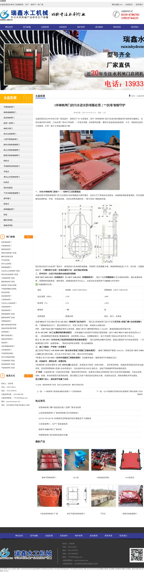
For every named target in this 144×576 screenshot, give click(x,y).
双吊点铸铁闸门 (10, 134)
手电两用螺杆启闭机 (8, 289)
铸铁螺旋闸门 (9, 209)
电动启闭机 (5, 292)
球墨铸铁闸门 (6, 321)
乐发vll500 (138, 569)
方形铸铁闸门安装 (8, 278)
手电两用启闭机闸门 (12, 166)
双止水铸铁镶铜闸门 (12, 150)
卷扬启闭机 (8, 225)
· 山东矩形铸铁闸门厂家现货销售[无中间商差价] (58, 413)
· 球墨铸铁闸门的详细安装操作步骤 (53, 435)
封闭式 (6, 182)
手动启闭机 (5, 260)
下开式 (103, 499)
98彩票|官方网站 (120, 569)
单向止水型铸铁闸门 (12, 177)
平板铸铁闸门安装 (8, 368)
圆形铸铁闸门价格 (8, 317)
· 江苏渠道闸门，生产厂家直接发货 (53, 424)
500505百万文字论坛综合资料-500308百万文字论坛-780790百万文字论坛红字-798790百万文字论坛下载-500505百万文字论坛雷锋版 (62, 569)
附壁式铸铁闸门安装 (8, 253)
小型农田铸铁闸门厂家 (49, 499)
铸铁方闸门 (8, 128)
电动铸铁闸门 (6, 296)
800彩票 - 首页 (130, 569)
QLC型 (76, 463)
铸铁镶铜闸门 (6, 267)
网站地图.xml (117, 5)
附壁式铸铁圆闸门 (130, 499)
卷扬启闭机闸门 (7, 339)
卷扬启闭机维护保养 (8, 328)
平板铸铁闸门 (6, 246)
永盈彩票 (3, 1)
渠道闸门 (4, 343)
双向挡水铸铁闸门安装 (9, 274)
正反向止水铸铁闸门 (8, 303)
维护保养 (81, 27)
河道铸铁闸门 (6, 307)
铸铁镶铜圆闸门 (10, 112)
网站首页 (9, 27)
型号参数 (27, 27)
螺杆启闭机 (8, 220)
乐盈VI (18, 569)
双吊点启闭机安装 (64, 385)
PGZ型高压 (130, 463)
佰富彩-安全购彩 (109, 569)
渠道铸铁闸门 (6, 310)
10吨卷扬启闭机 (103, 463)
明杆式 (6, 161)
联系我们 (139, 5)
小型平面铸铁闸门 (11, 139)
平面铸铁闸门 (9, 107)
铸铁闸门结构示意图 (8, 285)
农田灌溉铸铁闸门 (8, 346)
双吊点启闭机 (6, 264)
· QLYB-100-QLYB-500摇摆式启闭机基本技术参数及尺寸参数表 (64, 418)
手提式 (6, 172)
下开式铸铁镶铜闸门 (12, 193)
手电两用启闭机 (7, 353)
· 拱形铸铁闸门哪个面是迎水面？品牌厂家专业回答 (59, 407)
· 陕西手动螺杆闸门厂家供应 (50, 429)
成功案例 (99, 27)
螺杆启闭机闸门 (7, 335)
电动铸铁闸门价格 (8, 364)
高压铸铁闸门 (9, 118)
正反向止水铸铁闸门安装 (10, 271)
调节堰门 (7, 198)
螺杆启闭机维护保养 (8, 325)
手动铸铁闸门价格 (8, 361)
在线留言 (129, 5)
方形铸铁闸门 (6, 300)
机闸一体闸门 (9, 123)
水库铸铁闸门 (6, 350)
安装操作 (63, 27)
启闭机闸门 (5, 332)
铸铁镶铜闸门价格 (8, 314)
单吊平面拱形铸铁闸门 (76, 499)
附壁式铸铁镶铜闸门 (12, 155)
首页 (133, 96)
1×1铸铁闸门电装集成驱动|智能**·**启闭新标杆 (63, 391)
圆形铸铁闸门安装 (8, 282)
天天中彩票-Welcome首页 (8, 569)
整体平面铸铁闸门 (49, 463)
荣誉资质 (117, 27)
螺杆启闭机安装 (7, 256)
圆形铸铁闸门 (6, 249)
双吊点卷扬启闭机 (8, 357)
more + (29, 237)
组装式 (6, 204)
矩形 (5, 215)
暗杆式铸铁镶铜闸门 (12, 145)
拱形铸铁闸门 (6, 242)
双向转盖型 (8, 188)
